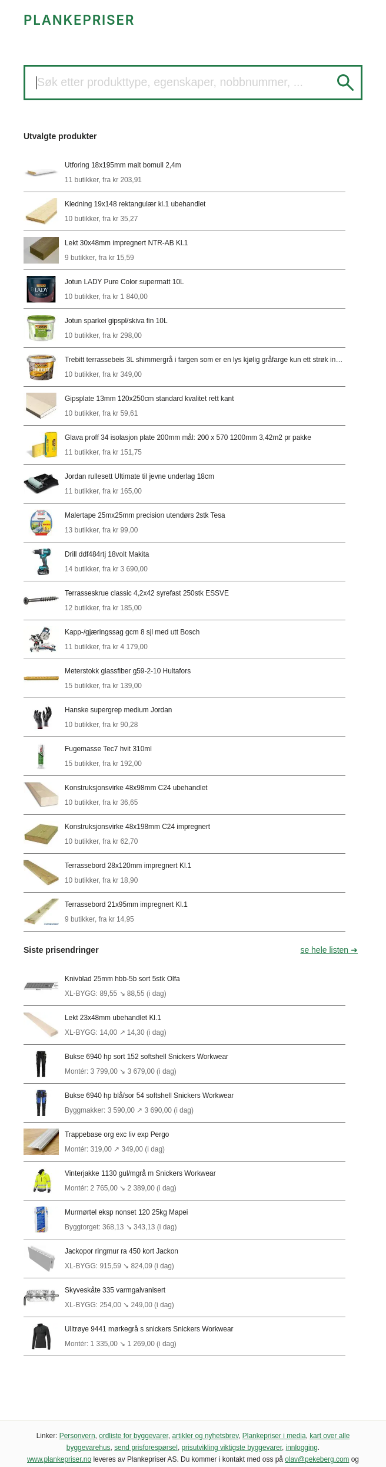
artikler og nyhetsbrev (205, 1436)
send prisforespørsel (146, 1447)
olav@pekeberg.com (317, 1459)
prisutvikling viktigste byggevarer (231, 1447)
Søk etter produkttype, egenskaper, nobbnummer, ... (170, 81)
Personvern (77, 1436)
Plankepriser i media (274, 1436)
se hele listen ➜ (329, 950)
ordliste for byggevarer (133, 1436)
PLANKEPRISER (79, 20)
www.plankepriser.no (59, 1459)
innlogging (302, 1447)
